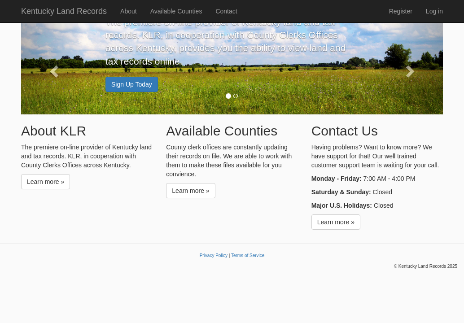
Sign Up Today (131, 84)
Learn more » (45, 181)
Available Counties (176, 11)
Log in (434, 11)
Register (400, 11)
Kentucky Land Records (64, 11)
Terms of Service (247, 255)
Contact (226, 11)
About (128, 11)
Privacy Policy (214, 255)
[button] (52, 68)
